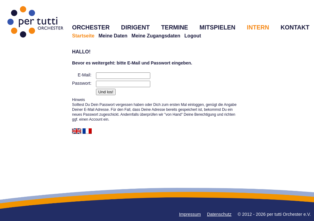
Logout (192, 35)
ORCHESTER (91, 27)
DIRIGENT (135, 27)
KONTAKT (295, 27)
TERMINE (174, 27)
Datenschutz (219, 214)
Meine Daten (112, 35)
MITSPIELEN (218, 27)
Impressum (190, 214)
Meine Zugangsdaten (156, 35)
